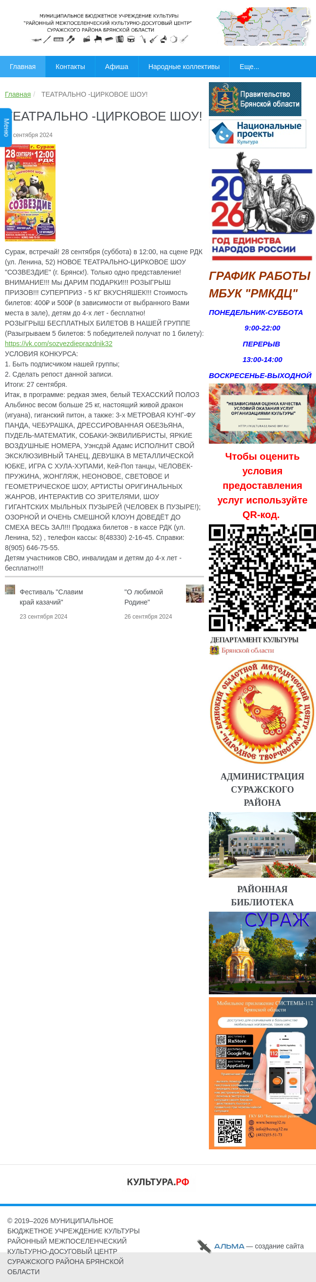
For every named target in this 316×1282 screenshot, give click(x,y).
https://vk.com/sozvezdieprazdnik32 (58, 343)
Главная (18, 94)
